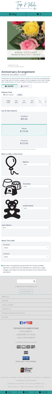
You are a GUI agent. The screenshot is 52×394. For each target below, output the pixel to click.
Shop (13, 14)
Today (19, 95)
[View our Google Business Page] (24, 324)
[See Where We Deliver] (26, 291)
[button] (26, 358)
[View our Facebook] (21, 324)
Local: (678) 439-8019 (26, 337)
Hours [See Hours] (43, 392)
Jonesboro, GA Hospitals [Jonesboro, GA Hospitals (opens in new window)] (33, 377)
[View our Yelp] (30, 324)
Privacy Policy (13, 387)
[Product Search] (26, 281)
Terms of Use (39, 387)
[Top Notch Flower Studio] (26, 9)
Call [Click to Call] (9, 392)
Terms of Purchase (26, 387)
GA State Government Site (35, 383)
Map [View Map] (26, 392)
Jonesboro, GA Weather (16, 383)
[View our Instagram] (27, 324)
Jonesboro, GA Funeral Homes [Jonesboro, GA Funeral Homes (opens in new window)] (11, 377)
